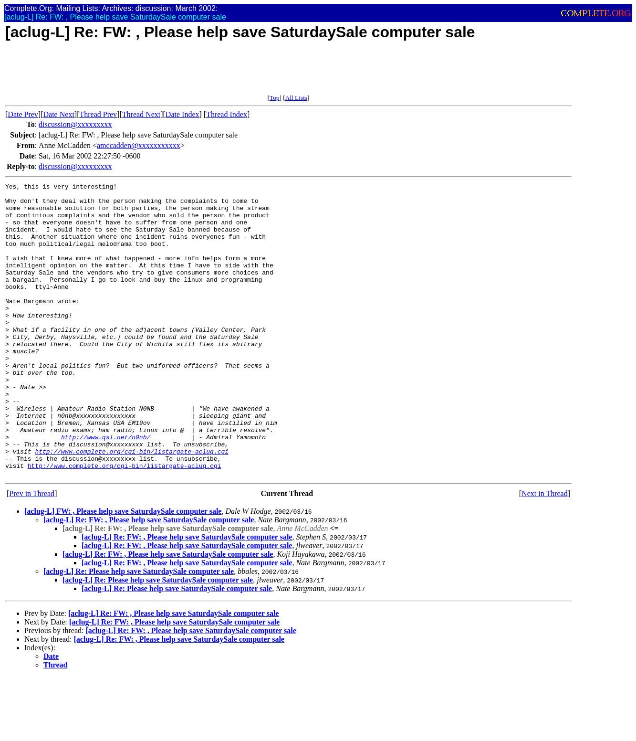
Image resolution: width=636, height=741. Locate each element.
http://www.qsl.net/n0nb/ (105, 488)
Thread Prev (98, 114)
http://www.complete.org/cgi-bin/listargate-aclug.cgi (132, 505)
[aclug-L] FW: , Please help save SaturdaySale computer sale (122, 570)
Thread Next (141, 114)
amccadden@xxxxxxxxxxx (138, 145)
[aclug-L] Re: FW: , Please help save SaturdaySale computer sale (148, 578)
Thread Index (226, 114)
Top (275, 97)
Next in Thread (544, 552)
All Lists (296, 97)
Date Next (58, 114)
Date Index (182, 114)
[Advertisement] (179, 72)
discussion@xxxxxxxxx (75, 124)
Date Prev (23, 114)
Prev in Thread (31, 552)
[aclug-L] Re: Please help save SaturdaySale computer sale (138, 630)
